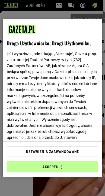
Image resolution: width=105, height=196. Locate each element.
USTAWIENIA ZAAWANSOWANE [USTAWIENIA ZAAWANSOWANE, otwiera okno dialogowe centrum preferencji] (52, 152)
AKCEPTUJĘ (52, 167)
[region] (53, 98)
